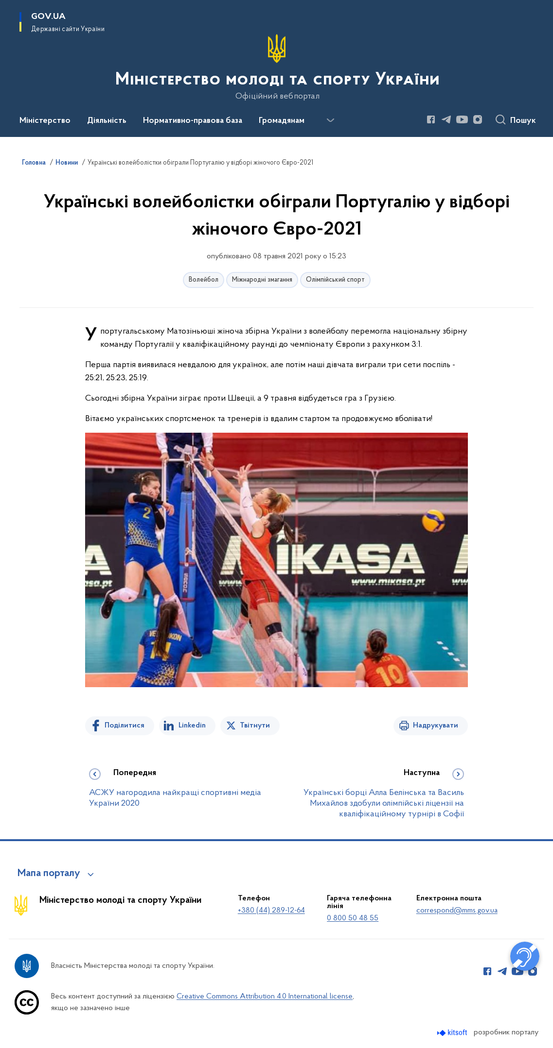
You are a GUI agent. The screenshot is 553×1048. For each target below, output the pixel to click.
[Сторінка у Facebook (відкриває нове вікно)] (431, 119)
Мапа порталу (49, 873)
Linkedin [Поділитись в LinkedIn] (192, 725)
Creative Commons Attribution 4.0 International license (265, 996)
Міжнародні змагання (262, 280)
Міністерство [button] (45, 121)
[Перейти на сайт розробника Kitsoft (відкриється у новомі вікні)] (453, 1032)
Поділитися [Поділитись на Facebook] (124, 725)
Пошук (523, 121)
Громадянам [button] (281, 121)
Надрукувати (435, 725)
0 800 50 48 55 (352, 918)
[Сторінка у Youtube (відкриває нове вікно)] (462, 119)
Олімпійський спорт (335, 280)
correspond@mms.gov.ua (457, 910)
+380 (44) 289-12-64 (271, 910)
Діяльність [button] (106, 121)
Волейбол (203, 280)
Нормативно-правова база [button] (192, 121)
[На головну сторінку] (276, 67)
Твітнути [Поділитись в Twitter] (255, 725)
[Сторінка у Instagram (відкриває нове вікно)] (477, 119)
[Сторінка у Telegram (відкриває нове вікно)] (446, 119)
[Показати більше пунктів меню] (330, 120)
